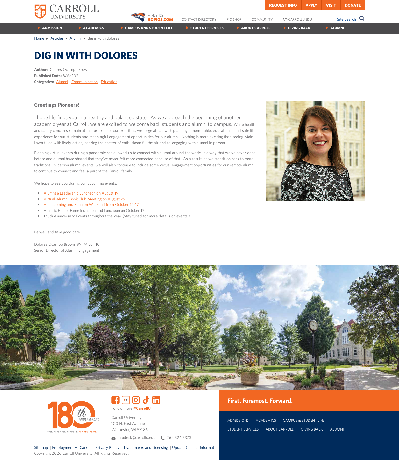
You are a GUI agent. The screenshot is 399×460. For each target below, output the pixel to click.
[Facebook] (115, 399)
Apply (311, 5)
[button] (389, 450)
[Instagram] (136, 399)
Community (262, 19)
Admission (52, 28)
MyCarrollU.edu (297, 19)
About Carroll (255, 28)
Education (109, 81)
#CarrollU (142, 408)
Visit (331, 5)
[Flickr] (126, 399)
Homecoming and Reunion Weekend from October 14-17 (91, 204)
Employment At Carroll (71, 447)
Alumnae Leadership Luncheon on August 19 (81, 193)
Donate (353, 5)
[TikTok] (146, 399)
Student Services (207, 28)
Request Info (283, 5)
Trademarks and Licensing (145, 447)
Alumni (337, 28)
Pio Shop (234, 19)
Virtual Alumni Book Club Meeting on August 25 (84, 199)
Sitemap (41, 447)
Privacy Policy (107, 447)
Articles (57, 38)
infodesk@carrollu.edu (136, 437)
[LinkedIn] (156, 399)
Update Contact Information (195, 447)
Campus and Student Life (149, 28)
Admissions (238, 420)
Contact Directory (199, 19)
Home (39, 38)
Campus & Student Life (303, 420)
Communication (84, 81)
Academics (93, 28)
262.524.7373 (179, 437)
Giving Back (299, 28)
